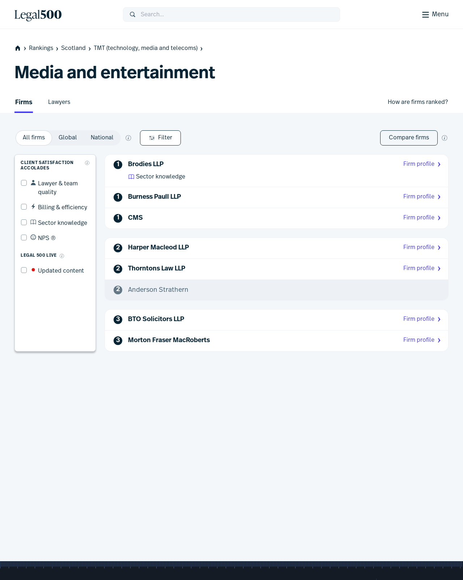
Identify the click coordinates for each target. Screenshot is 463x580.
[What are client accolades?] (88, 156)
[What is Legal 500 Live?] (55, 241)
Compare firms (409, 137)
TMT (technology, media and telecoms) (149, 48)
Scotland (76, 48)
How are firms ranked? (418, 102)
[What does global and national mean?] (218, 138)
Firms (23, 102)
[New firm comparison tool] (445, 138)
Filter (35, 138)
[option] (123, 138)
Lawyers (59, 102)
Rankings (44, 48)
